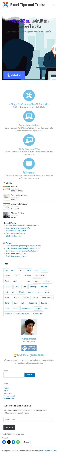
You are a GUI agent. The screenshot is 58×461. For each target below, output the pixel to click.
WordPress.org (8, 398)
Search (5, 371)
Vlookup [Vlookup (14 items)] (8, 314)
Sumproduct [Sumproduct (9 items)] (27, 308)
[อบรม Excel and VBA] (29, 140)
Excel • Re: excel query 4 (14, 256)
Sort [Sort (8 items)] (15, 303)
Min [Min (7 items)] (13, 292)
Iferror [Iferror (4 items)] (28, 281)
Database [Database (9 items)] (27, 275)
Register (6, 388)
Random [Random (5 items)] (31, 292)
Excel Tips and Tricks (27, 5)
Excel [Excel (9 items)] (7, 281)
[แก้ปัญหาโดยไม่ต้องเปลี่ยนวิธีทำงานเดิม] (29, 95)
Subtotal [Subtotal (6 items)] (44, 303)
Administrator (29, 338)
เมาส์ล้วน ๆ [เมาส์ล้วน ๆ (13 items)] (37, 314)
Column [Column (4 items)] (28, 270)
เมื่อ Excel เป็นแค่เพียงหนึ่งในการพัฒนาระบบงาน (22, 226)
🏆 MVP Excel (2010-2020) (29, 355)
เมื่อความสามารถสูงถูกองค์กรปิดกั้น (18, 228)
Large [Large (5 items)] (17, 287)
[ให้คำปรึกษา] (29, 163)
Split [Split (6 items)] (22, 303)
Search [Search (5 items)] (35, 298)
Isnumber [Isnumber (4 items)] (8, 287)
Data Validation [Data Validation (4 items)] (40, 275)
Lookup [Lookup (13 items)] (33, 287)
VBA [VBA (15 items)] (46, 308)
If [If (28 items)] (21, 281)
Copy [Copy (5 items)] (36, 270)
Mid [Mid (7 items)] (6, 292)
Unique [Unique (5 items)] (37, 308)
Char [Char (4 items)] (20, 270)
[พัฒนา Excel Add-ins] (29, 116)
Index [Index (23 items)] (37, 281)
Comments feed (9, 396)
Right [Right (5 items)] (39, 292)
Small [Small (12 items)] (7, 303)
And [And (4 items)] (6, 270)
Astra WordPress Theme (47, 451)
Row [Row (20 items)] (7, 297)
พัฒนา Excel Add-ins (29, 125)
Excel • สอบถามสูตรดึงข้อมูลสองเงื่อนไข (19, 251)
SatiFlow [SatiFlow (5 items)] (26, 298)
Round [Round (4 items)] (47, 292)
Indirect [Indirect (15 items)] (47, 281)
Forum (9, 243)
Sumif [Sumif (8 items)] (16, 308)
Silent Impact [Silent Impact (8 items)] (47, 298)
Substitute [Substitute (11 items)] (33, 303)
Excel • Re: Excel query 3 (14, 253)
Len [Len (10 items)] (24, 287)
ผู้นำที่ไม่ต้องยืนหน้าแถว (14, 236)
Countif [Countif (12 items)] (17, 275)
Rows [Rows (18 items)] (16, 297)
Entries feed (7, 393)
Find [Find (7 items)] (15, 281)
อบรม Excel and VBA (29, 149)
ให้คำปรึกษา (29, 172)
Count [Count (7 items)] (44, 270)
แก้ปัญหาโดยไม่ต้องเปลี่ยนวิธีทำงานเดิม (29, 104)
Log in (5, 391)
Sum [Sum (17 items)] (7, 308)
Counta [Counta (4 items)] (7, 275)
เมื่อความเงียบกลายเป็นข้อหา (16, 231)
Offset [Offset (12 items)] (21, 292)
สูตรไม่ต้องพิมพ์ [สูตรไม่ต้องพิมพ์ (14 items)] (22, 314)
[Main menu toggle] (53, 5)
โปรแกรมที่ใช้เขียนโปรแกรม (15, 233)
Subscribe (9, 427)
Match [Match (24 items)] (44, 287)
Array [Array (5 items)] (13, 270)
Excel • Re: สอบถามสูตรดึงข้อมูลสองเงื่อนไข (20, 246)
